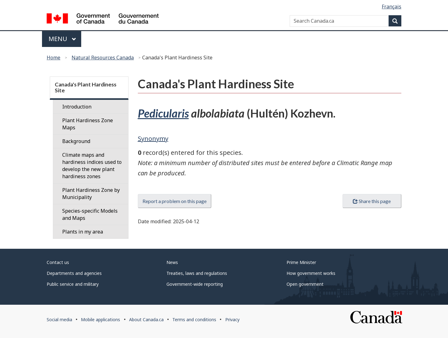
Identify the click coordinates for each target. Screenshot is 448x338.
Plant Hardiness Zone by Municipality (91, 194)
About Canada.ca (146, 319)
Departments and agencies (74, 273)
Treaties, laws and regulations (196, 273)
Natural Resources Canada (103, 57)
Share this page (372, 201)
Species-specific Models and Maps (90, 214)
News (172, 262)
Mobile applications (100, 319)
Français (391, 6)
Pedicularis (163, 113)
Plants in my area (82, 231)
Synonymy (153, 138)
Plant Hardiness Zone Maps (87, 124)
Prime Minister (301, 262)
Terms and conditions (194, 319)
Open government (305, 284)
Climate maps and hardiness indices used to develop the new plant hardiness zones (92, 165)
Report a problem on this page (174, 201)
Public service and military (73, 284)
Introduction (76, 106)
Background (76, 141)
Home (53, 57)
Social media (59, 319)
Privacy (232, 319)
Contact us (58, 262)
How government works (311, 273)
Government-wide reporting (194, 284)
